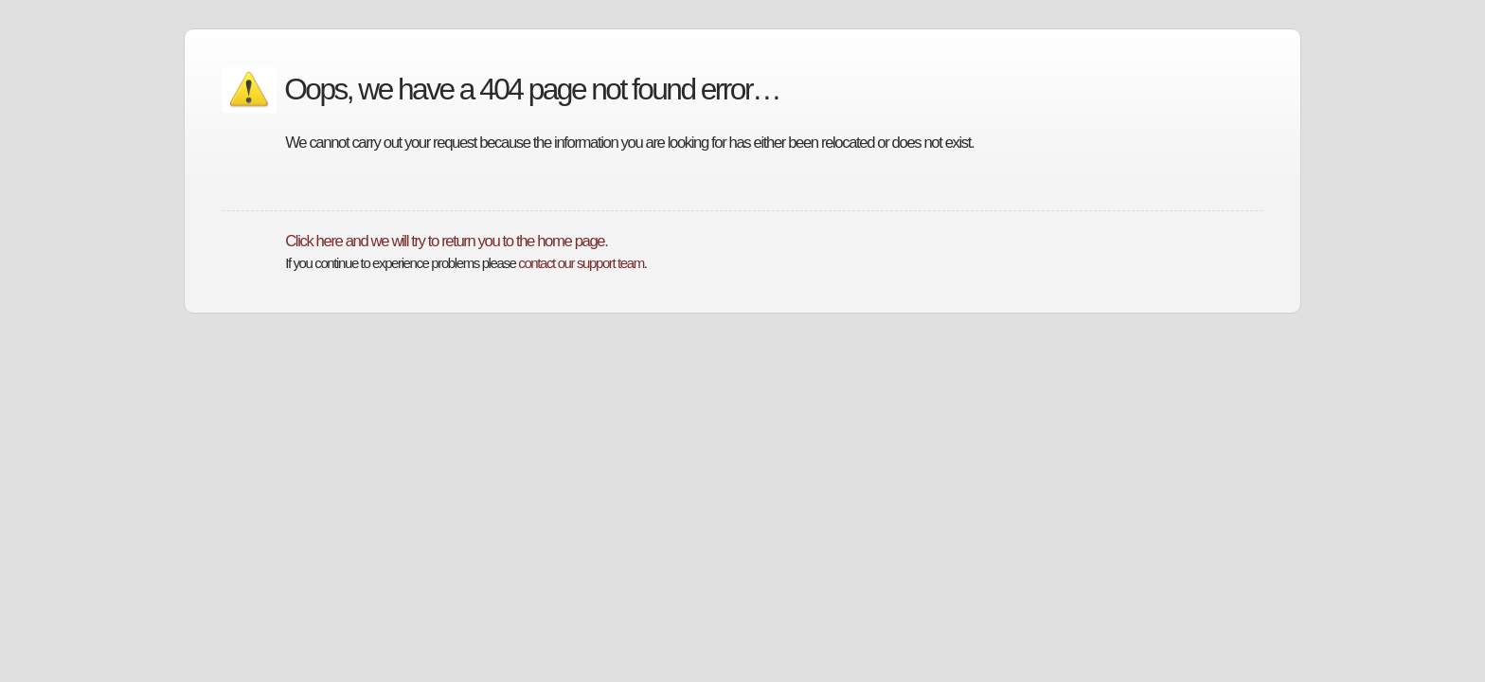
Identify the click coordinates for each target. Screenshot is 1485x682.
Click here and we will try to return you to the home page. (446, 241)
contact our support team (580, 263)
